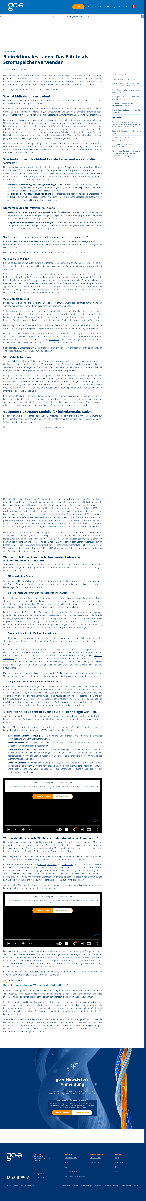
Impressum (98, 1184)
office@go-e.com (39, 1172)
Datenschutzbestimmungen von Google (74, 1106)
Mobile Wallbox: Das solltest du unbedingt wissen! (123, 137)
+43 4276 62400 (39, 1176)
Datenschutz (66, 1184)
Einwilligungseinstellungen (111, 1184)
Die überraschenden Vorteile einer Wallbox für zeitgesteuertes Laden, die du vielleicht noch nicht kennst (126, 122)
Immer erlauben (42, 795)
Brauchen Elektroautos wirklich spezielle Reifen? (126, 130)
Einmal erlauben (62, 795)
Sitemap (135, 1184)
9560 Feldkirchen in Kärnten (42, 1156)
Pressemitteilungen (71, 1156)
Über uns (123, 7)
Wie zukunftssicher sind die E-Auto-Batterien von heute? (124, 143)
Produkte (92, 7)
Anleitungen (119, 1161)
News (66, 1161)
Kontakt (117, 1170)
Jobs (66, 1165)
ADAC (9, 492)
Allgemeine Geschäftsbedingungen (82, 1184)
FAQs (117, 1156)
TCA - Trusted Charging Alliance (75, 1175)
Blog (113, 7)
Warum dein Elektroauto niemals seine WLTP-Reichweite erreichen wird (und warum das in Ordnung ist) (126, 151)
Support (104, 7)
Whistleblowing (126, 1184)
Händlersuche (94, 1161)
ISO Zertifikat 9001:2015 (73, 1170)
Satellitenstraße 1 (39, 1155)
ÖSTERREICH (37, 1158)
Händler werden (95, 1156)
